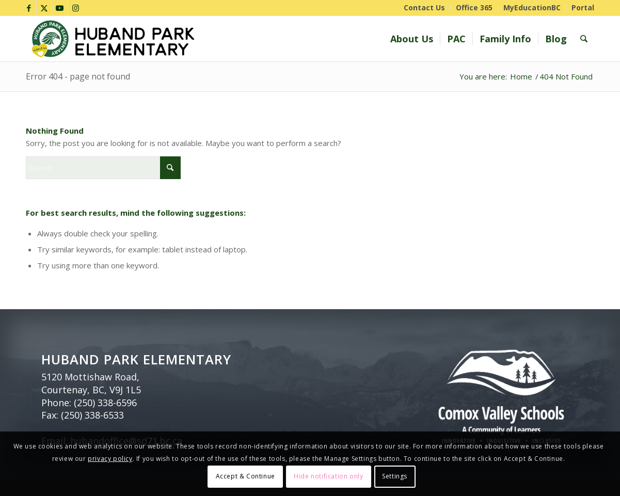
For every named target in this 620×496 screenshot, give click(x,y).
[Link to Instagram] (75, 7)
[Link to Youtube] (59, 7)
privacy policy (110, 458)
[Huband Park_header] (198, 38)
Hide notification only (328, 476)
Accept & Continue (245, 476)
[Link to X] (44, 7)
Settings (394, 476)
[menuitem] (425, 7)
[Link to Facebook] (28, 7)
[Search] (584, 38)
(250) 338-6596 (105, 402)
